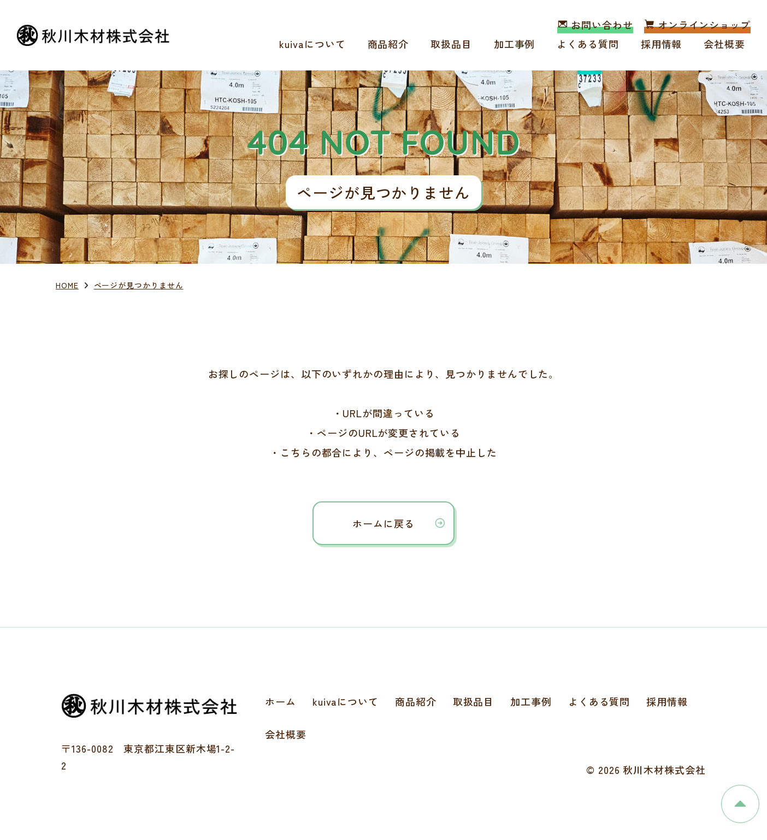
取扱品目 (451, 44)
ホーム (280, 701)
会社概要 (724, 44)
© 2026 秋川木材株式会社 (646, 769)
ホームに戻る (383, 523)
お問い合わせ (595, 24)
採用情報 (661, 44)
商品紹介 (388, 44)
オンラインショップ (697, 24)
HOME (67, 285)
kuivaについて (312, 44)
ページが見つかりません (139, 285)
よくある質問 (587, 44)
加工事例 (514, 44)
